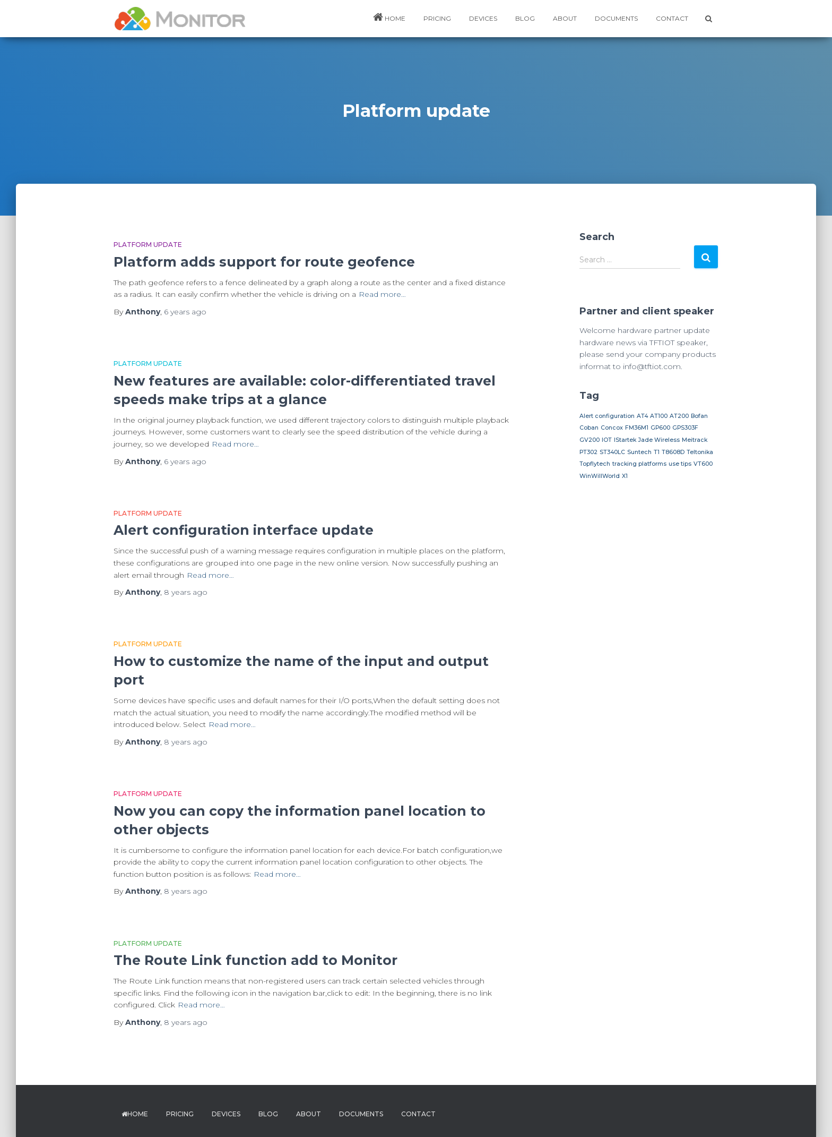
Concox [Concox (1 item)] (612, 427)
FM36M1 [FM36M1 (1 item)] (636, 427)
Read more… (382, 294)
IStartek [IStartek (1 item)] (625, 440)
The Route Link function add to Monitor (255, 960)
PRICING (437, 18)
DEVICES (483, 18)
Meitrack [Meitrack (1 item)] (694, 440)
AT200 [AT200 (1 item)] (679, 416)
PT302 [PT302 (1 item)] (588, 452)
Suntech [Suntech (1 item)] (639, 452)
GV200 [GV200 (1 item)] (589, 440)
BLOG (525, 18)
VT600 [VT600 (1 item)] (703, 463)
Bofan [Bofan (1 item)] (699, 416)
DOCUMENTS (616, 18)
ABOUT (565, 18)
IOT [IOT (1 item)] (607, 440)
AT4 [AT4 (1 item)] (642, 416)
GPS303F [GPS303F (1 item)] (685, 427)
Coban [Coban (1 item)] (589, 427)
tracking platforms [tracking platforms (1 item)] (639, 463)
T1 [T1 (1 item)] (657, 452)
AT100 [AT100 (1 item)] (659, 416)
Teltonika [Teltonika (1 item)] (700, 452)
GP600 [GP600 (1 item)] (660, 427)
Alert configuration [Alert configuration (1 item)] (607, 416)
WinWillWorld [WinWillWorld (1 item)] (599, 476)
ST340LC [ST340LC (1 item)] (612, 452)
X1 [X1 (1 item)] (625, 476)
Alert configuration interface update (244, 530)
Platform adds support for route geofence (264, 262)
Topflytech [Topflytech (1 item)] (594, 463)
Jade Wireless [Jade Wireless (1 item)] (659, 440)
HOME (389, 17)
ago (185, 312)
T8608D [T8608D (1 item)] (673, 452)
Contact (672, 18)
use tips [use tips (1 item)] (680, 463)
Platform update (148, 245)
